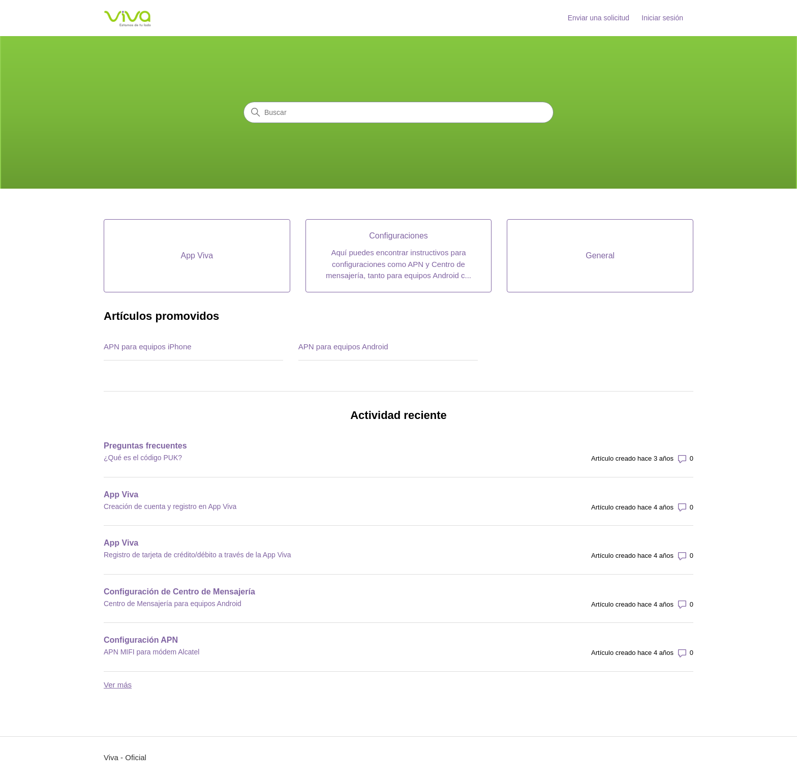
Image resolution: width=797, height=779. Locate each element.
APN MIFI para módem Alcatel (151, 652)
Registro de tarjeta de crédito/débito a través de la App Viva (197, 555)
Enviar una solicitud (598, 18)
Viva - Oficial (125, 757)
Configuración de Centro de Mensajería (179, 591)
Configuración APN (141, 640)
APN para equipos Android (343, 346)
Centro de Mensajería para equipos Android (172, 604)
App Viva (121, 494)
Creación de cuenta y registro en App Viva (170, 506)
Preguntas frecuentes (145, 445)
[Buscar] (398, 112)
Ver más (118, 684)
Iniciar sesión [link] (662, 18)
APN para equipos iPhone (148, 346)
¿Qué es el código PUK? (143, 458)
